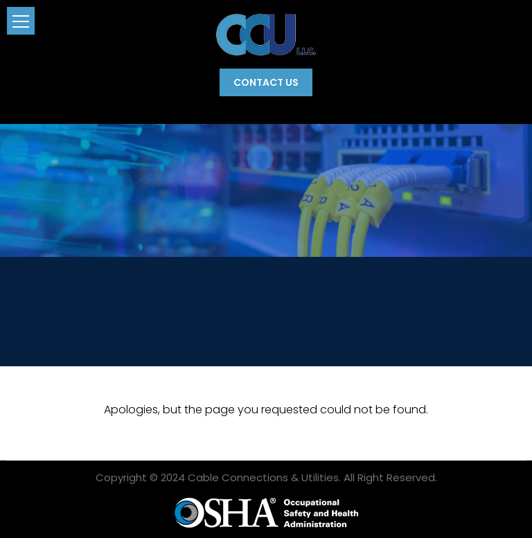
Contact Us (266, 82)
